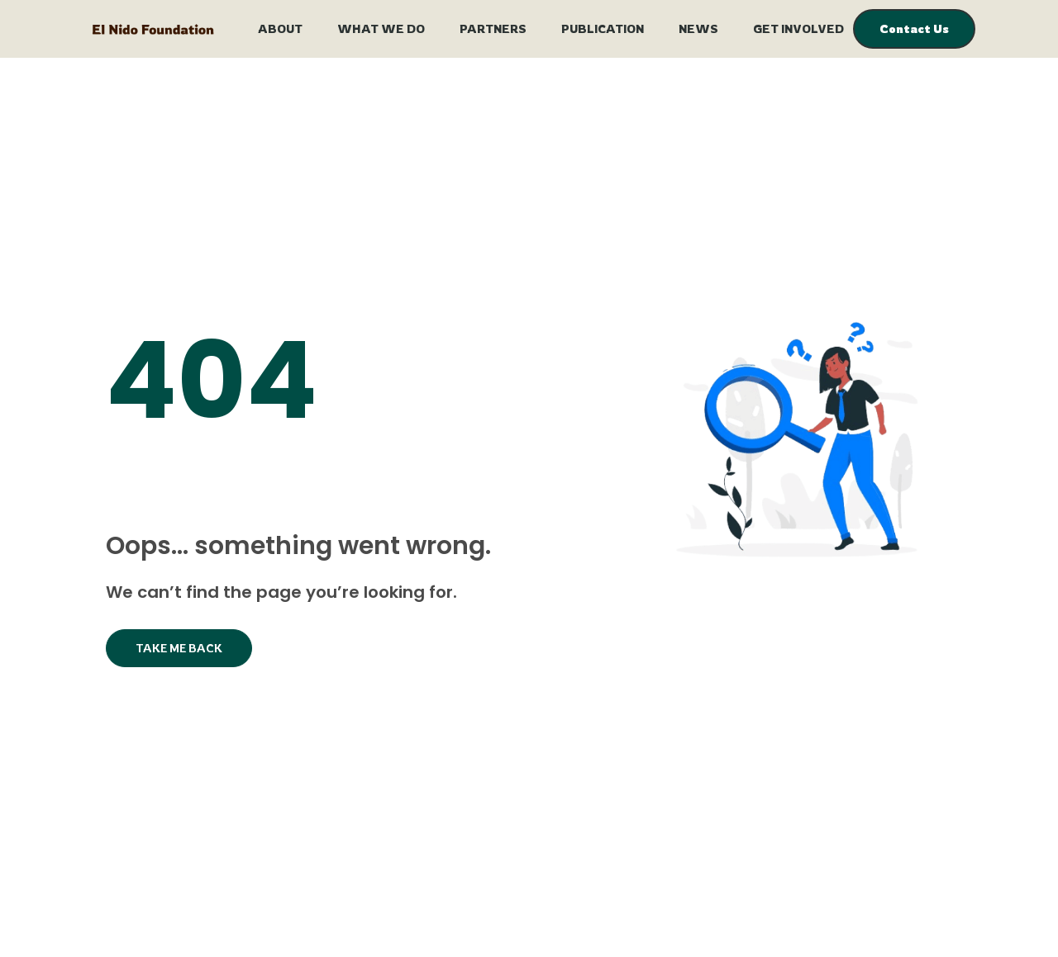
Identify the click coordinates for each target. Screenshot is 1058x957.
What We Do (381, 28)
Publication (602, 28)
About (280, 28)
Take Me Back (179, 648)
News (698, 28)
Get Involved (798, 28)
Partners (493, 28)
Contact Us (914, 28)
